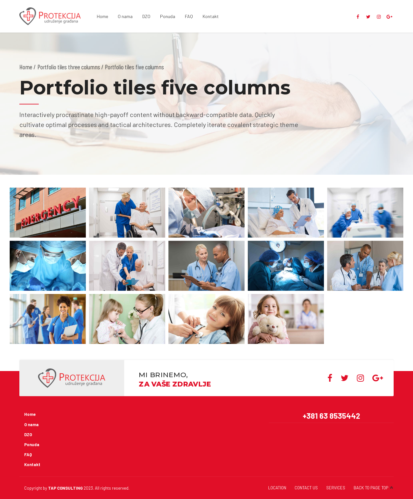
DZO (146, 16)
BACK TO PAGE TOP (371, 487)
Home (102, 16)
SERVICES (335, 487)
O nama (125, 16)
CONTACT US (306, 487)
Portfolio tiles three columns (68, 67)
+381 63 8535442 (331, 415)
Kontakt (211, 16)
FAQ (189, 16)
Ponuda (167, 16)
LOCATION (277, 487)
